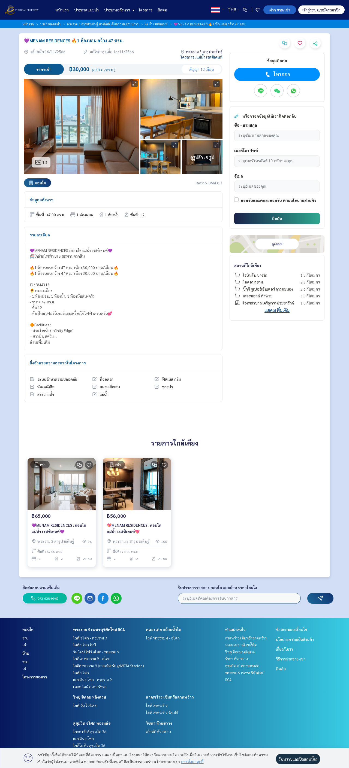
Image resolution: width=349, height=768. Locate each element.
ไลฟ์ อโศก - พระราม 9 (90, 637)
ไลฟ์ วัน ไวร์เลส (85, 705)
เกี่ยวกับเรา (284, 649)
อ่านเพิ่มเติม (40, 342)
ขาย (25, 637)
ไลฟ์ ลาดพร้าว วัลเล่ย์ (162, 712)
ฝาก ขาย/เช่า (279, 9)
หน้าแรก (62, 9)
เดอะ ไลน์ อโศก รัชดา (89, 686)
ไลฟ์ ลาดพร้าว (156, 705)
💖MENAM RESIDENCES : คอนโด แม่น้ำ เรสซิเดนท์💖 (134, 528)
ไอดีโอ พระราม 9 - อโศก (91, 658)
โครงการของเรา (34, 676)
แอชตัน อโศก (83, 738)
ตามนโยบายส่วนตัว (299, 200)
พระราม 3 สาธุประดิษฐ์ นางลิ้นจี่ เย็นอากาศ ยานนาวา (103, 24)
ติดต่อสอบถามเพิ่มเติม (41, 587)
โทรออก (277, 74)
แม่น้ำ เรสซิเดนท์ (156, 24)
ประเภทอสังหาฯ (118, 9)
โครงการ (145, 9)
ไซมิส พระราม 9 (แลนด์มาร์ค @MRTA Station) (108, 665)
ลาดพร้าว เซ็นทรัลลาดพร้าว (170, 696)
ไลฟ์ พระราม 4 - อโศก (163, 637)
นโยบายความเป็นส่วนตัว (295, 639)
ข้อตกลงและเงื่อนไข (291, 629)
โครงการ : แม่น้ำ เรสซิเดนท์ (201, 56)
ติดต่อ (162, 9)
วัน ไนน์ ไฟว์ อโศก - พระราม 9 (96, 651)
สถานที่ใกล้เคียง (247, 265)
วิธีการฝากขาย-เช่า (290, 658)
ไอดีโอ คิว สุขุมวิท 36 (89, 745)
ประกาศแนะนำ (86, 9)
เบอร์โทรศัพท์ (246, 150)
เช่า (25, 644)
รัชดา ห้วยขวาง (159, 723)
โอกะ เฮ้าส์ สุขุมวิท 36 (89, 731)
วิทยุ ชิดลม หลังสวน (89, 696)
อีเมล (238, 175)
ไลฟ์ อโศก (81, 672)
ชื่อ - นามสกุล (245, 125)
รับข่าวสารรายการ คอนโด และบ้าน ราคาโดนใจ (217, 587)
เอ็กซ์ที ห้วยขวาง (158, 731)
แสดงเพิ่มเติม (277, 310)
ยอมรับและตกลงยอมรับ (261, 200)
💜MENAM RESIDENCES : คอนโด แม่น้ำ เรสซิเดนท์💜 (59, 528)
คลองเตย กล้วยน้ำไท (163, 629)
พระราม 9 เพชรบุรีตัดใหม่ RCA (99, 629)
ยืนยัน (277, 218)
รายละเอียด (40, 234)
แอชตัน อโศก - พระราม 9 (92, 679)
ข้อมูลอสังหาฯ (41, 199)
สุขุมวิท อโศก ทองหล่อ (92, 723)
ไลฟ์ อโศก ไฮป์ (84, 644)
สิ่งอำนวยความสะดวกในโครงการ (58, 362)
